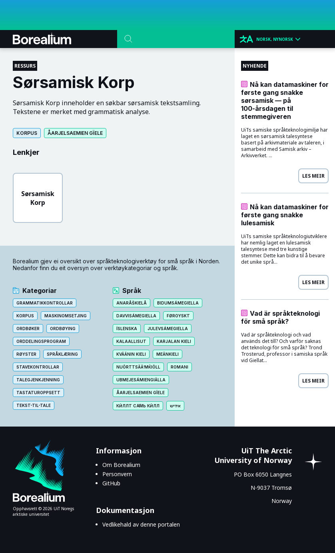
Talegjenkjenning (38, 379)
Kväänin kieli (131, 354)
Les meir (313, 175)
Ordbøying (63, 328)
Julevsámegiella (168, 328)
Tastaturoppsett (38, 392)
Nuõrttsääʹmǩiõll (138, 367)
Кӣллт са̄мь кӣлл (138, 405)
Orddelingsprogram (41, 341)
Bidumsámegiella (178, 303)
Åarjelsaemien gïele (75, 133)
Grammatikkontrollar (44, 303)
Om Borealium (121, 465)
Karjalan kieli (174, 341)
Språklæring (62, 354)
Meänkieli (167, 354)
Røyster (26, 354)
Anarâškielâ (131, 303)
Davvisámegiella (136, 315)
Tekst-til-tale (33, 405)
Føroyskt (178, 315)
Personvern (117, 474)
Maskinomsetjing (65, 315)
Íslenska (126, 328)
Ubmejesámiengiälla (141, 379)
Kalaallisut (131, 341)
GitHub (111, 483)
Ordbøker (28, 328)
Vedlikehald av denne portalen (141, 524)
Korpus (26, 133)
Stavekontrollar (37, 367)
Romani (179, 367)
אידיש (175, 405)
